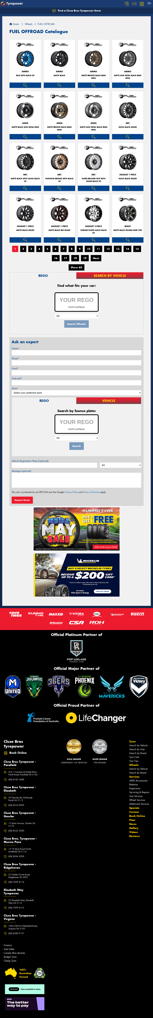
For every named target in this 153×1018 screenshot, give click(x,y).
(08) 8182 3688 (16, 779)
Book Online (137, 816)
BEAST (128, 226)
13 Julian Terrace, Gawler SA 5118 (21, 824)
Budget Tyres (10, 956)
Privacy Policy (71, 492)
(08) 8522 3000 (16, 830)
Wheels (134, 765)
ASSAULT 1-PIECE (127, 174)
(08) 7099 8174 (16, 882)
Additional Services (139, 804)
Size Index (9, 949)
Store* (15, 388)
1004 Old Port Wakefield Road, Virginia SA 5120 (23, 927)
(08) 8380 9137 (16, 933)
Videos (133, 832)
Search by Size (137, 749)
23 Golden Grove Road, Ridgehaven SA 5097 (19, 876)
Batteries (133, 784)
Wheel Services (137, 800)
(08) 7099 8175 (16, 907)
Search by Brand (137, 753)
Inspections (134, 788)
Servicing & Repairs (139, 792)
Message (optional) (21, 471)
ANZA (25, 123)
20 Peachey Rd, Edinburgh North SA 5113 (20, 799)
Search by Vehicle (138, 745)
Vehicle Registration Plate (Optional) (30, 461)
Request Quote (22, 500)
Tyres (132, 741)
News (132, 824)
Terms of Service (91, 492)
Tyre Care (134, 757)
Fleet (132, 820)
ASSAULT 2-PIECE (93, 226)
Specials (134, 808)
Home (14, 24)
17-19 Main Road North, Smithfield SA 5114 (19, 850)
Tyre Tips (133, 761)
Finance (8, 945)
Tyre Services (136, 796)
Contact (134, 812)
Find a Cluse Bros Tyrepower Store (76, 11)
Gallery (133, 828)
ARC (128, 123)
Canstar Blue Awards (14, 953)
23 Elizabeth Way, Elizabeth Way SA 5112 (21, 901)
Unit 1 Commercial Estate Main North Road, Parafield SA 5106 (23, 773)
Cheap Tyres (10, 960)
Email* (15, 368)
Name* (15, 348)
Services (134, 776)
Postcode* (17, 378)
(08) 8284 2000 (16, 856)
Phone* (15, 358)
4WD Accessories (138, 780)
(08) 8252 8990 (16, 805)
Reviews (134, 836)
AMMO (25, 71)
